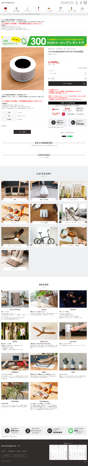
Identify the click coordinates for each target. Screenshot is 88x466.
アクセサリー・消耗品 (71, 10)
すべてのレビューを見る (82, 67)
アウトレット (82, 10)
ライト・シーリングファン (60, 11)
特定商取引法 (24, 451)
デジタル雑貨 (49, 10)
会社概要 (18, 451)
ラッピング (51, 70)
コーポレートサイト (20, 455)
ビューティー (38, 10)
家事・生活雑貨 (17, 10)
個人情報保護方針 (11, 451)
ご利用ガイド (4, 451)
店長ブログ (7, 455)
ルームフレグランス (27, 10)
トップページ (4, 14)
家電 (5, 10)
